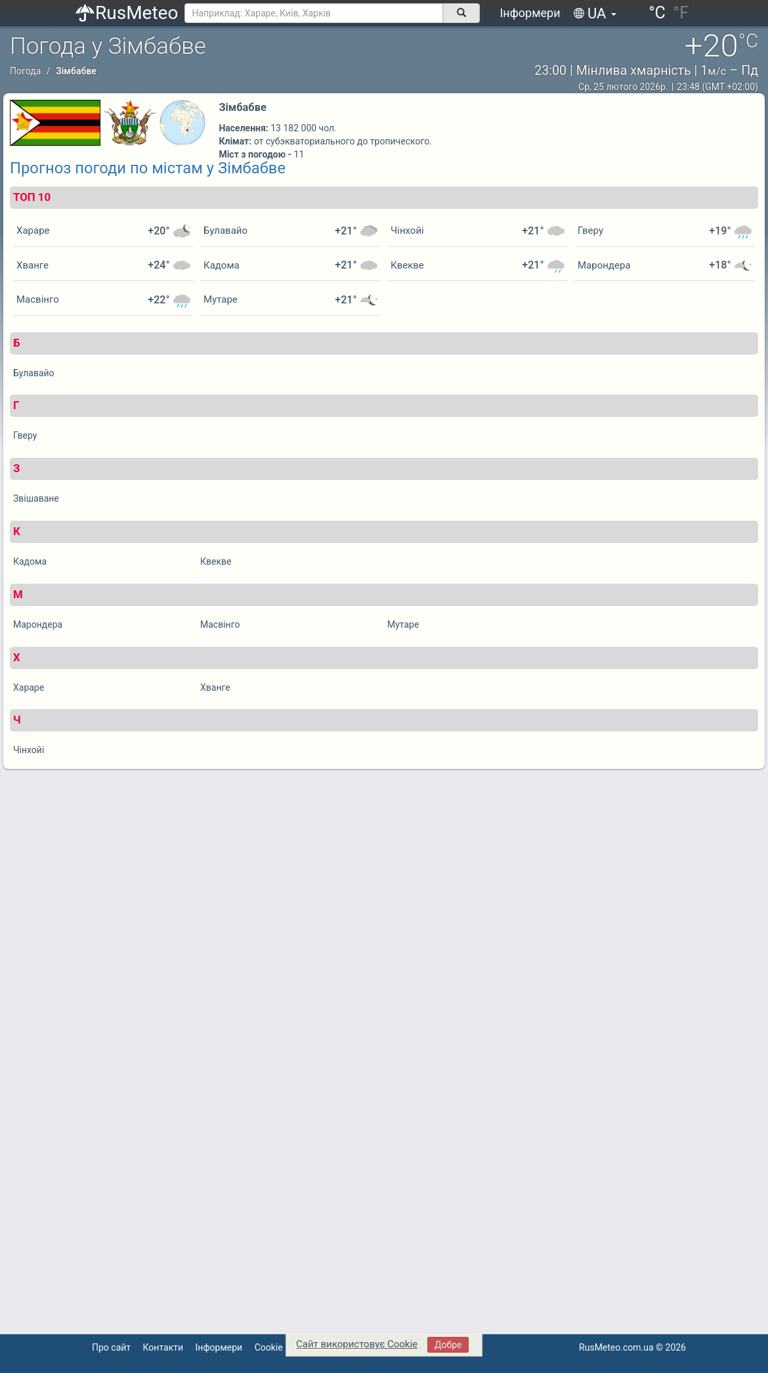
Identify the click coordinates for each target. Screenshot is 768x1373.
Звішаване (36, 498)
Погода (25, 71)
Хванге (32, 265)
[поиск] (461, 13)
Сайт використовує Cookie (356, 1344)
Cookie (269, 1347)
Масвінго (37, 299)
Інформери (530, 13)
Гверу (590, 230)
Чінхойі (407, 230)
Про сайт (111, 1347)
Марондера (604, 265)
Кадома (221, 265)
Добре (448, 1345)
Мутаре (220, 299)
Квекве (407, 265)
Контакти (163, 1347)
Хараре (33, 230)
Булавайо (225, 230)
